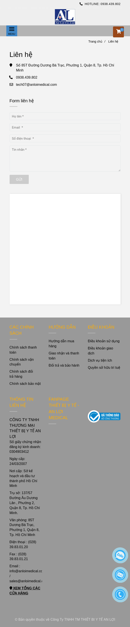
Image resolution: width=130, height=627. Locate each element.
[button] (118, 31)
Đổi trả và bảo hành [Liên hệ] (64, 365)
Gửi (19, 179)
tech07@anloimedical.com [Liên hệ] (36, 84)
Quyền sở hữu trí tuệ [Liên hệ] (104, 367)
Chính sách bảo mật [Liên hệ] (25, 383)
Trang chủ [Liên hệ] (96, 41)
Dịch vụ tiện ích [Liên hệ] (100, 360)
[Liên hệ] (65, 16)
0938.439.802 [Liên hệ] (111, 4)
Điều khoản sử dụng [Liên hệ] (104, 341)
